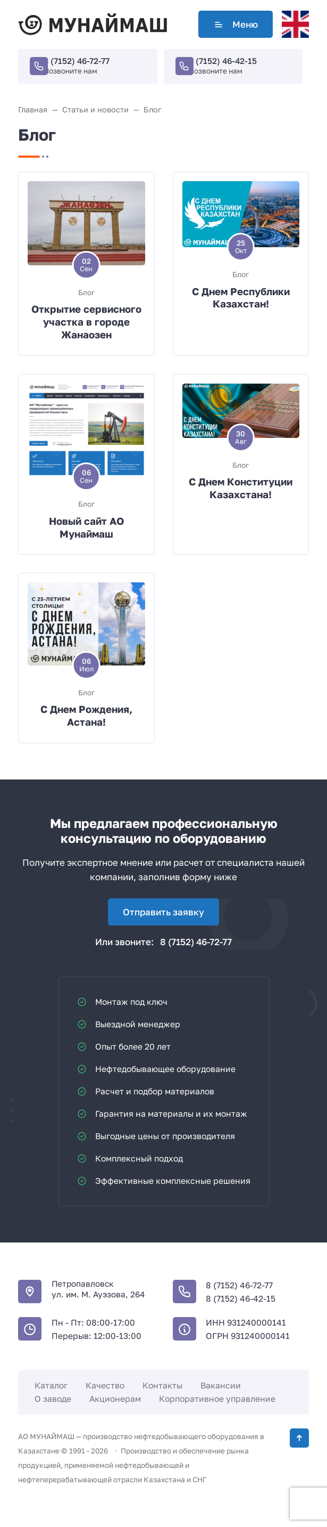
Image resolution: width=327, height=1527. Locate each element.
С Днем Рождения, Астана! (86, 715)
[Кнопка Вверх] (299, 1438)
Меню (235, 24)
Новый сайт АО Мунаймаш (86, 527)
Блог (86, 292)
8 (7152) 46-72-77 (77, 61)
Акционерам (115, 1398)
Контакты (162, 1385)
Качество (105, 1385)
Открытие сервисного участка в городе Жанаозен (86, 321)
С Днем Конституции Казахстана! (240, 488)
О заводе (53, 1398)
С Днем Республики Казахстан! (241, 298)
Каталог (51, 1385)
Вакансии (220, 1385)
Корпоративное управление (217, 1398)
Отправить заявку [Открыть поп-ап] (163, 911)
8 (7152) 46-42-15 (223, 61)
